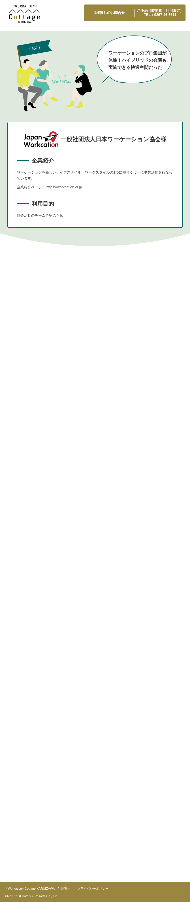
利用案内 (37, 888)
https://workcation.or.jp (64, 187)
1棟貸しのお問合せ (109, 13)
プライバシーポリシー (93, 888)
